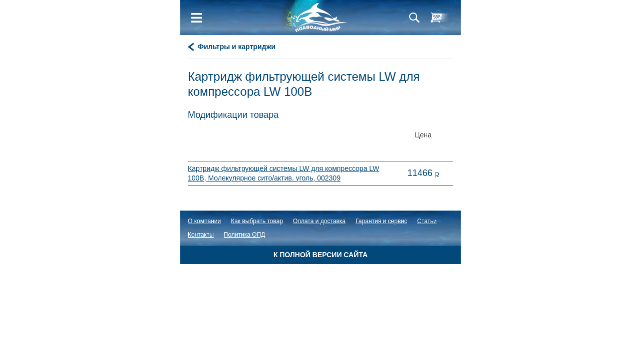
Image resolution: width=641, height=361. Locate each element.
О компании (204, 221)
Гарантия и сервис (381, 221)
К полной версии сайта (320, 255)
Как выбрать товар (257, 221)
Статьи (427, 221)
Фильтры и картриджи (236, 47)
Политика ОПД (244, 234)
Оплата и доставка (319, 221)
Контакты (201, 234)
